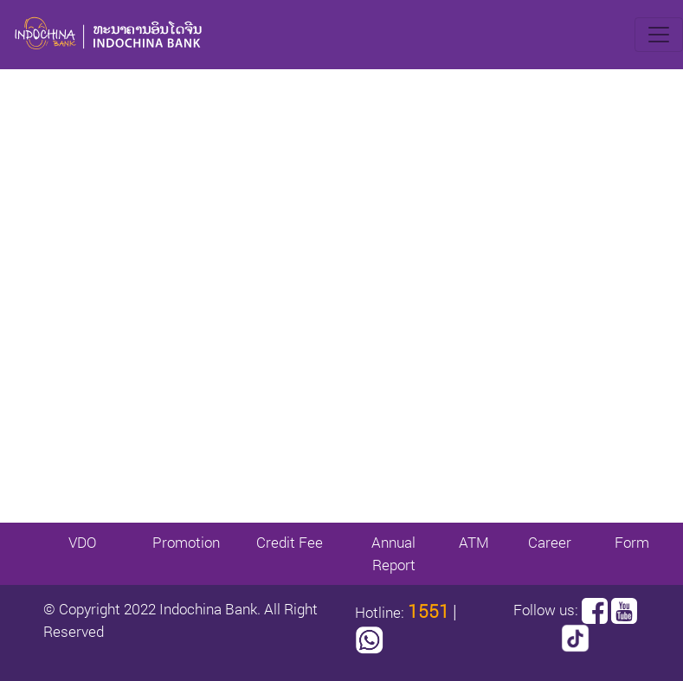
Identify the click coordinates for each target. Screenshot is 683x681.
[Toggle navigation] (659, 34)
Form (632, 542)
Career (549, 542)
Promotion (186, 542)
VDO (82, 542)
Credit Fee (289, 542)
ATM (474, 542)
